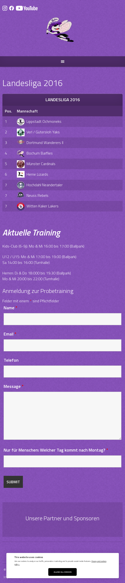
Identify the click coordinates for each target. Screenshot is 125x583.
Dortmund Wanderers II (40, 142)
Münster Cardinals (36, 164)
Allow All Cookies (63, 571)
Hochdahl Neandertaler (40, 185)
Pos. (8, 111)
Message (14, 386)
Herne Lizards (32, 174)
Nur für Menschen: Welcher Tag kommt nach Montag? (56, 450)
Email (10, 334)
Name (10, 307)
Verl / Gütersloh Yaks (38, 132)
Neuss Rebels (32, 195)
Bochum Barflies (35, 153)
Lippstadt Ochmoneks (39, 121)
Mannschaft (27, 111)
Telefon (11, 360)
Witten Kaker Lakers (38, 206)
